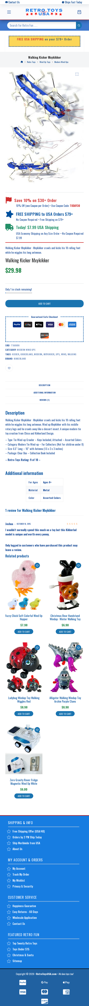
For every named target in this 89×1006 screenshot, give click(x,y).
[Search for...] (41, 25)
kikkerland (27, 354)
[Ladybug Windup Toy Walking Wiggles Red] (23, 667)
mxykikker (49, 354)
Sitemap (17, 961)
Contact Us (14, 2)
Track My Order (21, 874)
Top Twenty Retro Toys (25, 943)
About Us (17, 849)
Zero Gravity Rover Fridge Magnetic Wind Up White (24, 781)
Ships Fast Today (73, 2)
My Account (19, 869)
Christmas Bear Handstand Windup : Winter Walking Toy (65, 617)
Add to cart (44, 303)
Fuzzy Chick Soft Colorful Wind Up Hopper (23, 617)
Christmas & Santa (23, 955)
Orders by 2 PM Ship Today (27, 837)
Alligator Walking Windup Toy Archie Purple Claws (65, 699)
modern (38, 354)
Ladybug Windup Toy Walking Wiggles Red (23, 699)
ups (58, 354)
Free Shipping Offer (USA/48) (29, 831)
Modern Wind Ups (26, 349)
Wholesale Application (25, 918)
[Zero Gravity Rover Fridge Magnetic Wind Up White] (23, 749)
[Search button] (79, 25)
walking (72, 354)
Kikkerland (20, 358)
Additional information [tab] (45, 392)
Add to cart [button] (24, 631)
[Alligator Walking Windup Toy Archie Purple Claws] (65, 667)
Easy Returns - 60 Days (25, 912)
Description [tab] (44, 385)
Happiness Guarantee (24, 906)
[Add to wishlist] (9, 368)
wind (63, 354)
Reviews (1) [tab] (44, 399)
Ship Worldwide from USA (26, 843)
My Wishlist (19, 880)
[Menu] (9, 12)
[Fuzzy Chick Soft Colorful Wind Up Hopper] (23, 585)
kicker (15, 354)
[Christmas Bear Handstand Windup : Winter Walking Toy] (65, 585)
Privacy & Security (23, 886)
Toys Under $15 (21, 949)
